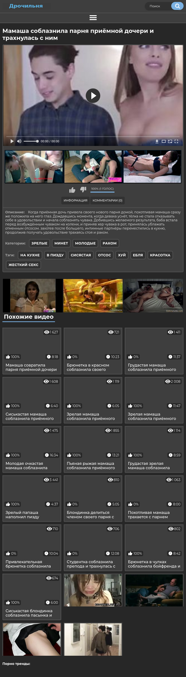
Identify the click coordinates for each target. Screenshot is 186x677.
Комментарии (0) (108, 200)
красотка (160, 255)
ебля (138, 255)
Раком (109, 243)
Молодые (85, 243)
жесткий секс (23, 265)
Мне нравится (72, 189)
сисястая (81, 255)
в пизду (55, 255)
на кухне (30, 255)
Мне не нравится (83, 189)
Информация (75, 200)
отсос (104, 255)
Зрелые (39, 243)
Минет (61, 243)
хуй (122, 255)
